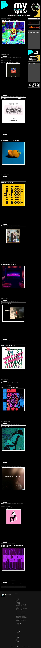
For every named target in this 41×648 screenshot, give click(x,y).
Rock (14, 57)
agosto (17, 624)
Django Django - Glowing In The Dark (9, 62)
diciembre (18, 602)
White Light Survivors (6, 379)
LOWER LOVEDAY (3, 298)
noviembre (18, 603)
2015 (16, 638)
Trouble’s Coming (22, 583)
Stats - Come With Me (6, 303)
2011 (16, 642)
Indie (11, 57)
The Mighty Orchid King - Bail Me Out (10, 20)
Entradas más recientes (5, 586)
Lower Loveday (18, 301)
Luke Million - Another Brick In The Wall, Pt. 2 (11, 98)
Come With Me (9, 340)
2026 (16, 594)
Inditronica (11, 301)
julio (17, 625)
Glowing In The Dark (16, 96)
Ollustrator (23, 646)
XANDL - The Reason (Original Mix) (9, 387)
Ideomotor (2, 379)
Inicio (14, 586)
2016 (16, 637)
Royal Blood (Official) (3, 580)
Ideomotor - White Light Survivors (9, 345)
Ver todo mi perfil (7, 595)
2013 (16, 640)
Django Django (9, 96)
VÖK (14, 543)
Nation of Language (3, 500)
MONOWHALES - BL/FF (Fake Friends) (10, 140)
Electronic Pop (6, 382)
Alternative (5, 57)
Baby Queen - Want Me (6, 227)
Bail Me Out (7, 54)
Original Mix (13, 424)
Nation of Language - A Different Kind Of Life (11, 466)
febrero (18, 631)
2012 (16, 641)
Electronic (12, 96)
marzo (17, 630)
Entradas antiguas (22, 586)
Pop (12, 57)
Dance (5, 424)
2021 (16, 600)
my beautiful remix (8, 594)
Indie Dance (22, 96)
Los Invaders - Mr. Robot (7, 182)
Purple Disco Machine (12, 583)
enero (17, 632)
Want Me (15, 262)
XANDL (2, 421)
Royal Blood (18, 583)
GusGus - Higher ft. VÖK (7, 508)
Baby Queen (8, 262)
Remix (15, 583)
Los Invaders (16, 225)
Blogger (31, 646)
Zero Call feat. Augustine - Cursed (9, 426)
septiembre (18, 623)
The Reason (17, 424)
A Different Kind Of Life (8, 500)
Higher (12, 543)
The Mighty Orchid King (3, 54)
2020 (16, 601)
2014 (16, 639)
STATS (20, 340)
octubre (18, 622)
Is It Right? (7, 298)
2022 (16, 599)
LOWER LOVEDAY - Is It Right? (8, 264)
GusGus (10, 543)
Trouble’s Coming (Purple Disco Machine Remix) (10, 580)
